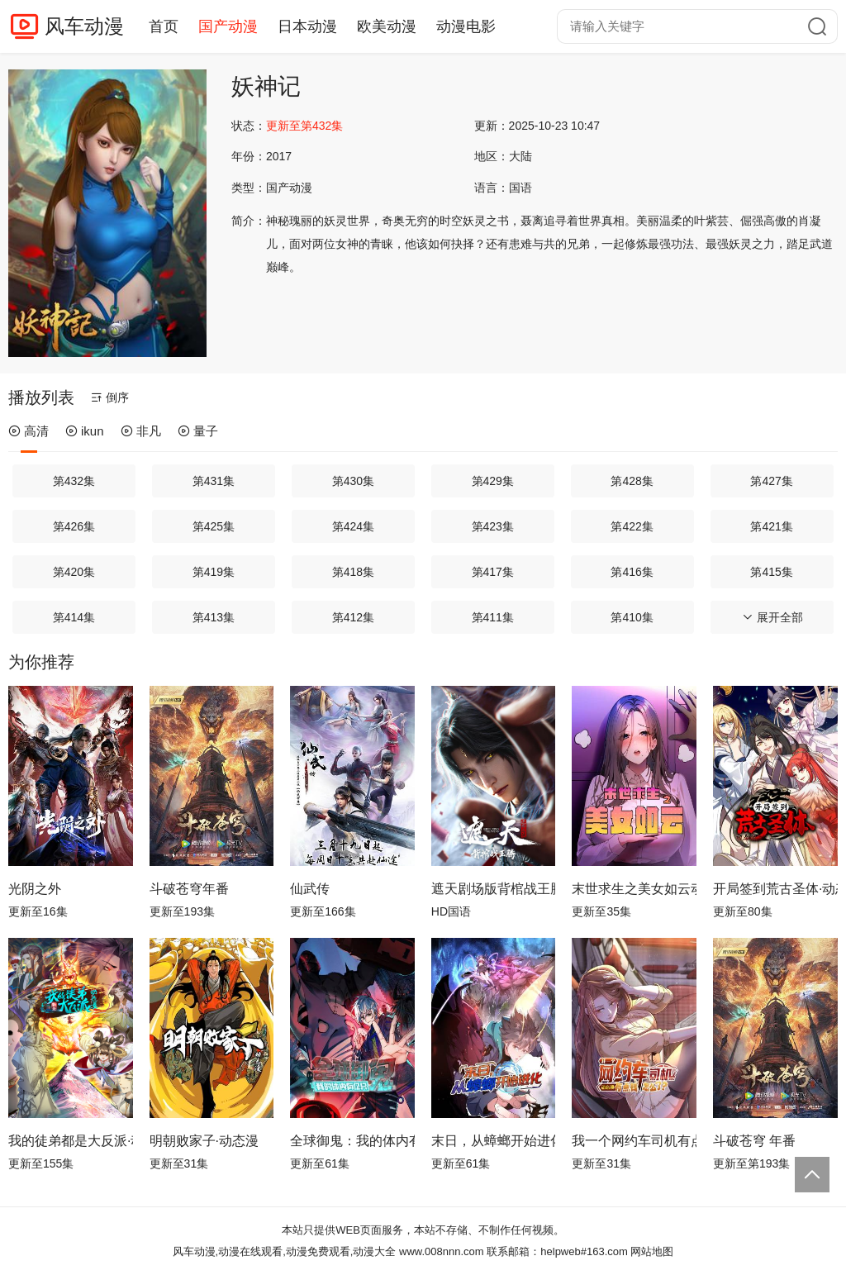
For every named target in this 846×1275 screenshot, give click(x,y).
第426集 (74, 526)
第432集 (74, 481)
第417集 (493, 571)
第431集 (213, 481)
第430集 (353, 481)
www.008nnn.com (441, 1251)
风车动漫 (84, 26)
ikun (84, 431)
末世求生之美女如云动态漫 (634, 889)
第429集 (493, 481)
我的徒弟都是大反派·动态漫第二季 (70, 1141)
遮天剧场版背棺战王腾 (493, 889)
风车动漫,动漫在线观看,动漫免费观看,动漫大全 (285, 1251)
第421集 (771, 526)
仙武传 (310, 889)
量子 (198, 431)
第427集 (771, 481)
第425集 (213, 526)
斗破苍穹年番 (189, 889)
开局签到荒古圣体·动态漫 (775, 889)
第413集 (213, 617)
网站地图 (651, 1251)
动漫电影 (466, 26)
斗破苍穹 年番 (754, 1141)
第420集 (74, 571)
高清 (28, 431)
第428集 (632, 481)
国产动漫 (228, 26)
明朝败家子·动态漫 (204, 1141)
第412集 (353, 617)
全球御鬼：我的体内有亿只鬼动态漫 (352, 1141)
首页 (163, 26)
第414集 (74, 617)
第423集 (493, 526)
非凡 (141, 431)
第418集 (353, 571)
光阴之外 (34, 889)
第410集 (632, 617)
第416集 (632, 571)
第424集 (353, 526)
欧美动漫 (386, 26)
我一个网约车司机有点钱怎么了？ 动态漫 (634, 1141)
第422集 (632, 526)
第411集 (493, 617)
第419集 (213, 571)
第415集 (771, 571)
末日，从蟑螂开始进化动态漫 (493, 1141)
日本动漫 (307, 26)
